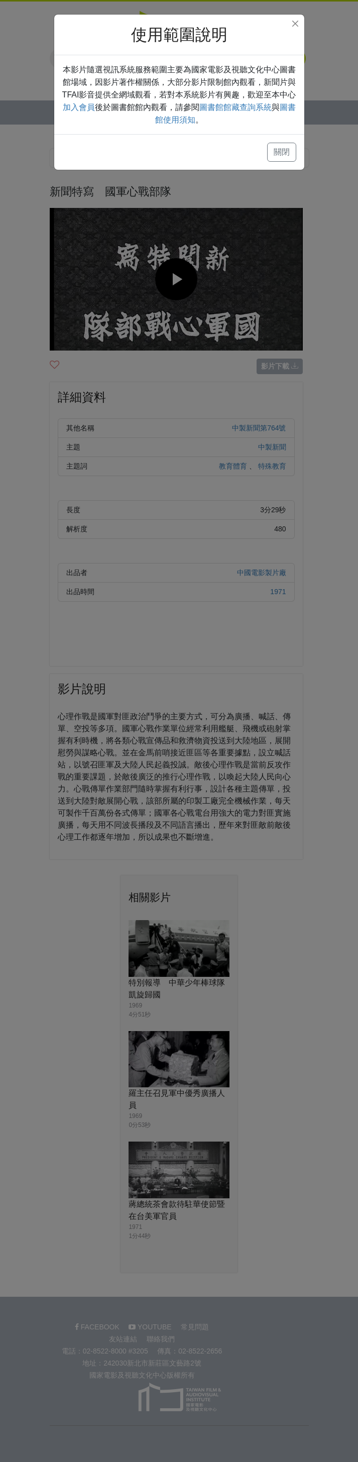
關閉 (282, 152)
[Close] (295, 24)
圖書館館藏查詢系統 (235, 107)
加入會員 (79, 107)
